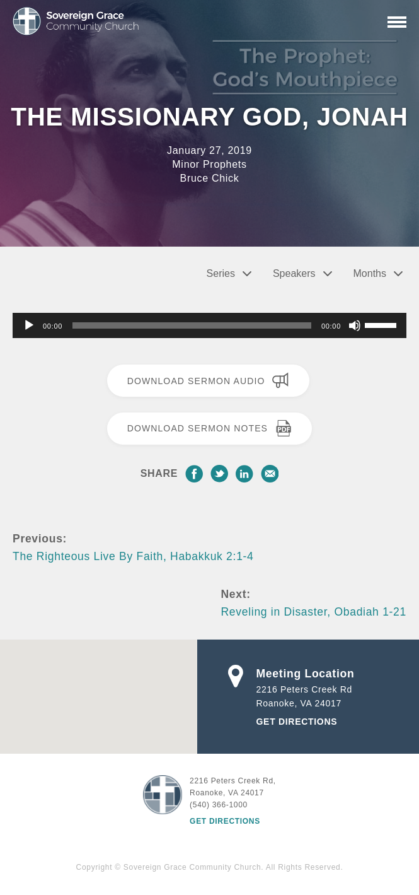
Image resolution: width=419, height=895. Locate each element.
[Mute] (354, 325)
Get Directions (297, 722)
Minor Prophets (209, 164)
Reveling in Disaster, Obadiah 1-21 (313, 611)
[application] (209, 325)
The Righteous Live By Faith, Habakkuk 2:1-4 (133, 556)
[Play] (29, 325)
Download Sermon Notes (209, 428)
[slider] (191, 325)
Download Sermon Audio (208, 380)
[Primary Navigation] (396, 22)
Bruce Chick (209, 178)
